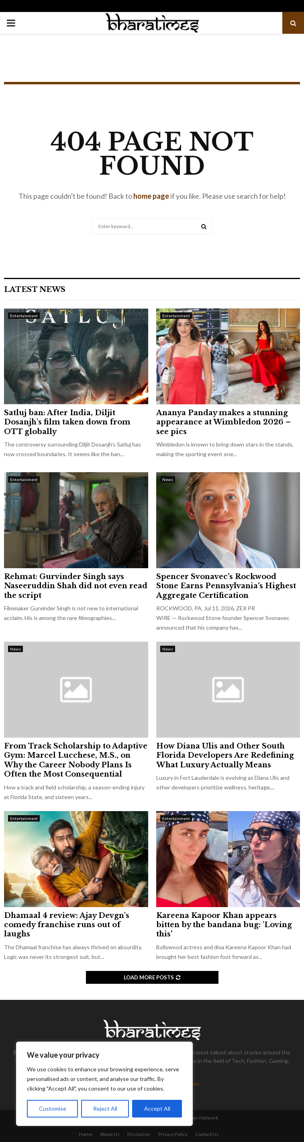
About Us (110, 1134)
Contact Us (207, 1134)
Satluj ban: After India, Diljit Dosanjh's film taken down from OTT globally (67, 422)
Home (85, 1134)
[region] (104, 1084)
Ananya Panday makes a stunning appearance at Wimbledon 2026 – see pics (223, 422)
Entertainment (24, 315)
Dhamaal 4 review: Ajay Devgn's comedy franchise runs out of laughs (66, 925)
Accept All (157, 1108)
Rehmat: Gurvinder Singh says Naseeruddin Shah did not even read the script (75, 586)
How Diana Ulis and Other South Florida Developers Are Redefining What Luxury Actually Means (225, 755)
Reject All (105, 1108)
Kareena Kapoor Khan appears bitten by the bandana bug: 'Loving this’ (224, 925)
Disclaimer (139, 1134)
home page (151, 196)
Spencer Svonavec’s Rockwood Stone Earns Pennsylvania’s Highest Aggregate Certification (226, 586)
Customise (52, 1108)
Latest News (34, 289)
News (167, 479)
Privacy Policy (173, 1134)
